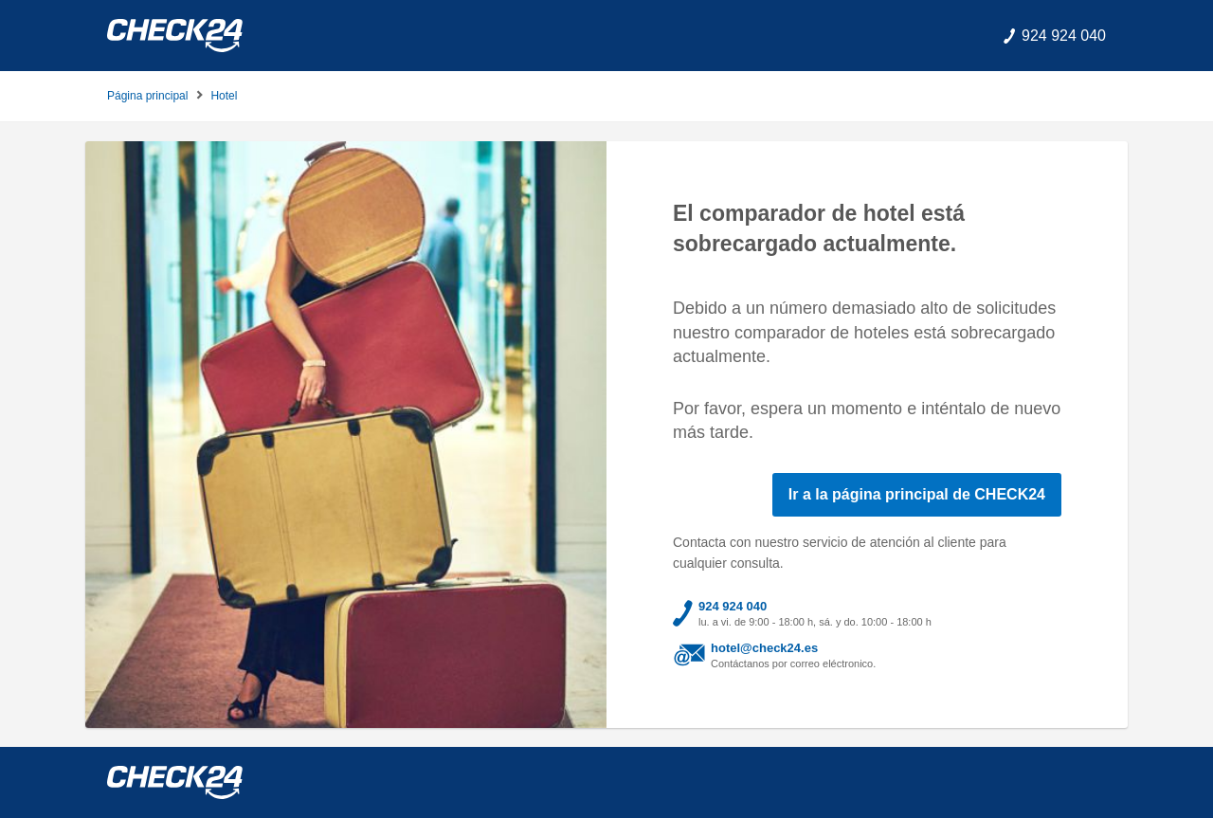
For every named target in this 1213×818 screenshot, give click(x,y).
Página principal (147, 95)
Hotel (223, 95)
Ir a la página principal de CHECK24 (916, 494)
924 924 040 (732, 606)
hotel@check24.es (764, 648)
